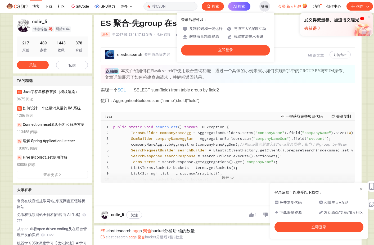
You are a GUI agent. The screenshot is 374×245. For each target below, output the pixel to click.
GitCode (79, 6)
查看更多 (52, 175)
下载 (48, 6)
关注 (134, 215)
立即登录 (225, 50)
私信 (72, 65)
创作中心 (333, 6)
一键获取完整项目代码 (304, 116)
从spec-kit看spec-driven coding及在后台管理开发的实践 (52, 232)
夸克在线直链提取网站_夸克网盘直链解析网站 (51, 204)
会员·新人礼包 (292, 5)
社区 (61, 6)
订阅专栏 (340, 55)
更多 (126, 6)
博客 (36, 6)
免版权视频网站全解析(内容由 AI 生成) (51, 217)
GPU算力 (104, 6)
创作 (359, 6)
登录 (264, 6)
